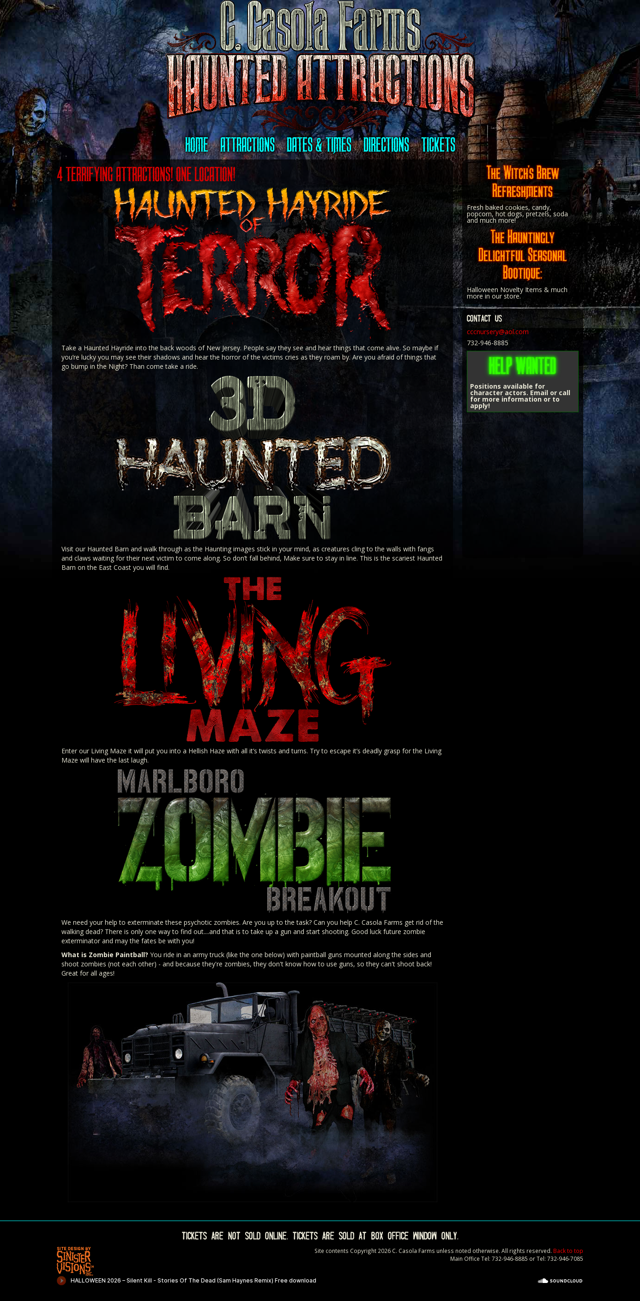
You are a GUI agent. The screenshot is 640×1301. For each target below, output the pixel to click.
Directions (386, 144)
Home (196, 144)
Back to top (568, 1250)
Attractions (247, 144)
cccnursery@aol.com (498, 331)
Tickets (438, 144)
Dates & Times (319, 144)
